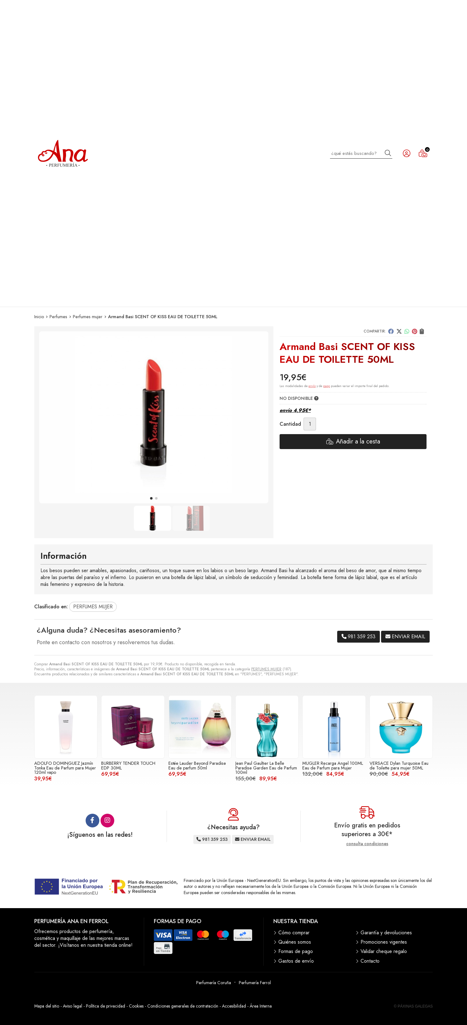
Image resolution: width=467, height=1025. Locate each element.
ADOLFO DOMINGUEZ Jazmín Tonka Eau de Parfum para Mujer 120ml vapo (65, 767)
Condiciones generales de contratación (182, 1006)
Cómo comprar (293, 932)
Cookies (136, 1006)
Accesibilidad (234, 1006)
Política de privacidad (105, 1006)
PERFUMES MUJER (266, 669)
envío (312, 386)
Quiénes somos (294, 942)
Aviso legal (72, 1006)
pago (326, 386)
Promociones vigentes (384, 942)
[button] (151, 498)
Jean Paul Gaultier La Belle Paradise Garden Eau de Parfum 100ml (266, 767)
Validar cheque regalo (384, 951)
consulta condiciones (367, 843)
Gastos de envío (296, 961)
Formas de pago (295, 951)
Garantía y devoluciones (386, 932)
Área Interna (261, 1006)
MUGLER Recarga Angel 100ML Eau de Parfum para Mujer (332, 765)
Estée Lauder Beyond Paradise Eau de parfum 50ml (197, 765)
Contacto (370, 961)
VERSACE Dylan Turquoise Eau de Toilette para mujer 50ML (399, 765)
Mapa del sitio (46, 1006)
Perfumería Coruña (213, 982)
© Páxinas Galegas (413, 1006)
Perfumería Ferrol (255, 982)
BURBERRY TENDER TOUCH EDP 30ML (128, 765)
